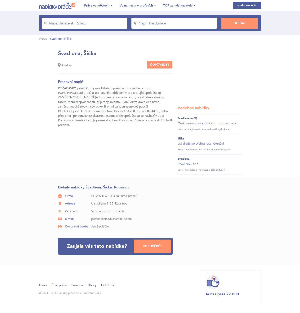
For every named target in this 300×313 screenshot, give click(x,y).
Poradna (77, 285)
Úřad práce (59, 285)
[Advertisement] (210, 73)
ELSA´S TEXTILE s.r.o (105, 196)
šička (181, 138)
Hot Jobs (107, 285)
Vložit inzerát (246, 5)
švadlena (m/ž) (187, 118)
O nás (43, 285)
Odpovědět (159, 65)
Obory (91, 285)
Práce (42, 39)
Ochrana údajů (93, 293)
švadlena (184, 159)
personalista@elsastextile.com (111, 219)
